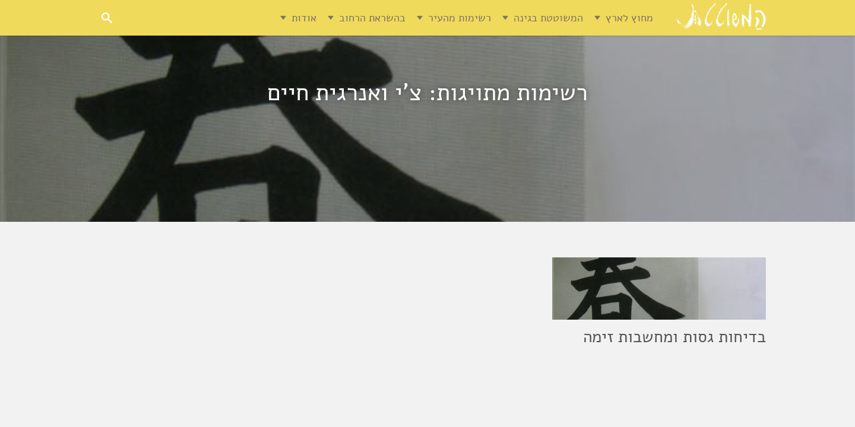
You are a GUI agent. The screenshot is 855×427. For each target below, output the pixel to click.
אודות (304, 18)
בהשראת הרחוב (372, 18)
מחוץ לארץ (629, 18)
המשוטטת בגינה (548, 18)
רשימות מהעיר (459, 18)
